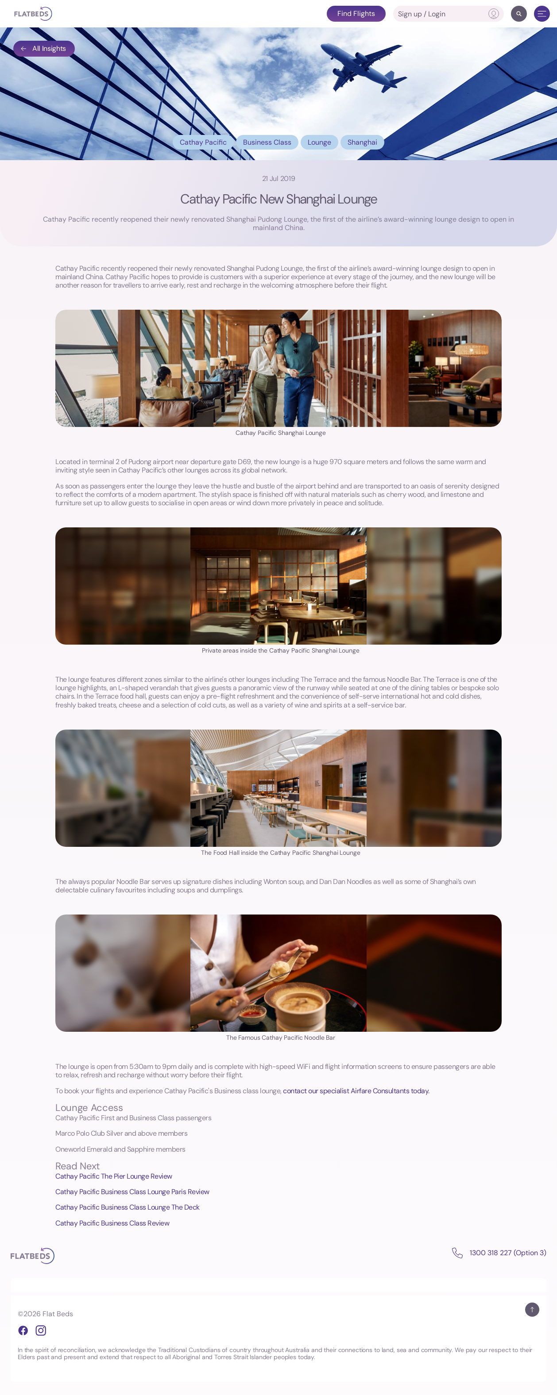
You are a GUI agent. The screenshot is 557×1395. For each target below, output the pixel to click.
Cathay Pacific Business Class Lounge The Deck (127, 1207)
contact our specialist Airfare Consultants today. (356, 1090)
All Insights (43, 48)
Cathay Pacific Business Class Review (112, 1223)
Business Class (267, 142)
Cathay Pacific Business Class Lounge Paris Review (132, 1191)
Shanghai (362, 142)
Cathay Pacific (203, 142)
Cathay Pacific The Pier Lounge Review (113, 1176)
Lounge (319, 142)
